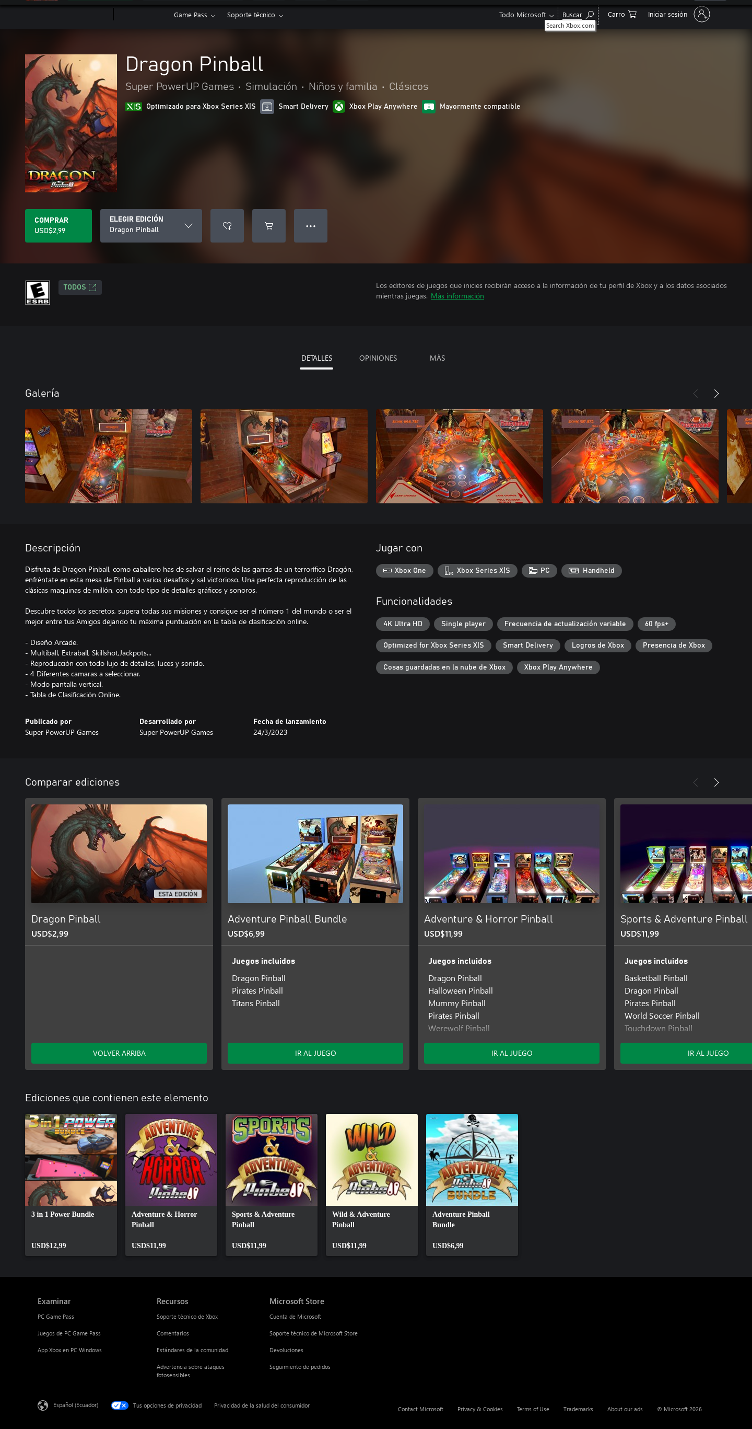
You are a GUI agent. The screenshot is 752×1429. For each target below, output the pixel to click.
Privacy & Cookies (480, 1408)
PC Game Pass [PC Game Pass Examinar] (56, 1316)
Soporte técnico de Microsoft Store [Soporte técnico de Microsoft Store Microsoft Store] (313, 1333)
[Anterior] (695, 393)
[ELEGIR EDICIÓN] (151, 226)
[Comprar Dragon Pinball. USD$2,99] (58, 226)
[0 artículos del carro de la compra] (622, 13)
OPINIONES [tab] (378, 358)
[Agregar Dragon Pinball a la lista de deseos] (227, 226)
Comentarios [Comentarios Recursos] (173, 1333)
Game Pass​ (190, 14)
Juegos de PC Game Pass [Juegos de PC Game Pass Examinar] (69, 1333)
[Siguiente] (716, 393)
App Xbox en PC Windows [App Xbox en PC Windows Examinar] (70, 1349)
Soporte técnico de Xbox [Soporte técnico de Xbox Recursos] (187, 1316)
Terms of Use (533, 1408)
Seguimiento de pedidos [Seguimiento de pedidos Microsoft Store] (300, 1366)
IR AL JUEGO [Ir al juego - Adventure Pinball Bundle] (315, 1053)
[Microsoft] (73, 15)
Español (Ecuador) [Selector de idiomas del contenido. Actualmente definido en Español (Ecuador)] (75, 1404)
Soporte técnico (251, 14)
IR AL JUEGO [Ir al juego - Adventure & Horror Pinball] (512, 1053)
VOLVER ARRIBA (119, 1053)
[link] (71, 1185)
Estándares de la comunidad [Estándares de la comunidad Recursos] (192, 1349)
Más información (457, 296)
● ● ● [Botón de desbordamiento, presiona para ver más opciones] (311, 225)
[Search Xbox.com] (578, 13)
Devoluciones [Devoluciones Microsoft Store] (286, 1349)
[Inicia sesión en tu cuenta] (678, 14)
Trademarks (578, 1408)
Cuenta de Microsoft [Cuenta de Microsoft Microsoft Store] (295, 1316)
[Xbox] (142, 15)
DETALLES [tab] (316, 358)
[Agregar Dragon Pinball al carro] (269, 226)
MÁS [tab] (437, 358)
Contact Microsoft (420, 1408)
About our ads (625, 1408)
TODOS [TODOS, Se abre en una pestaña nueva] (80, 287)
